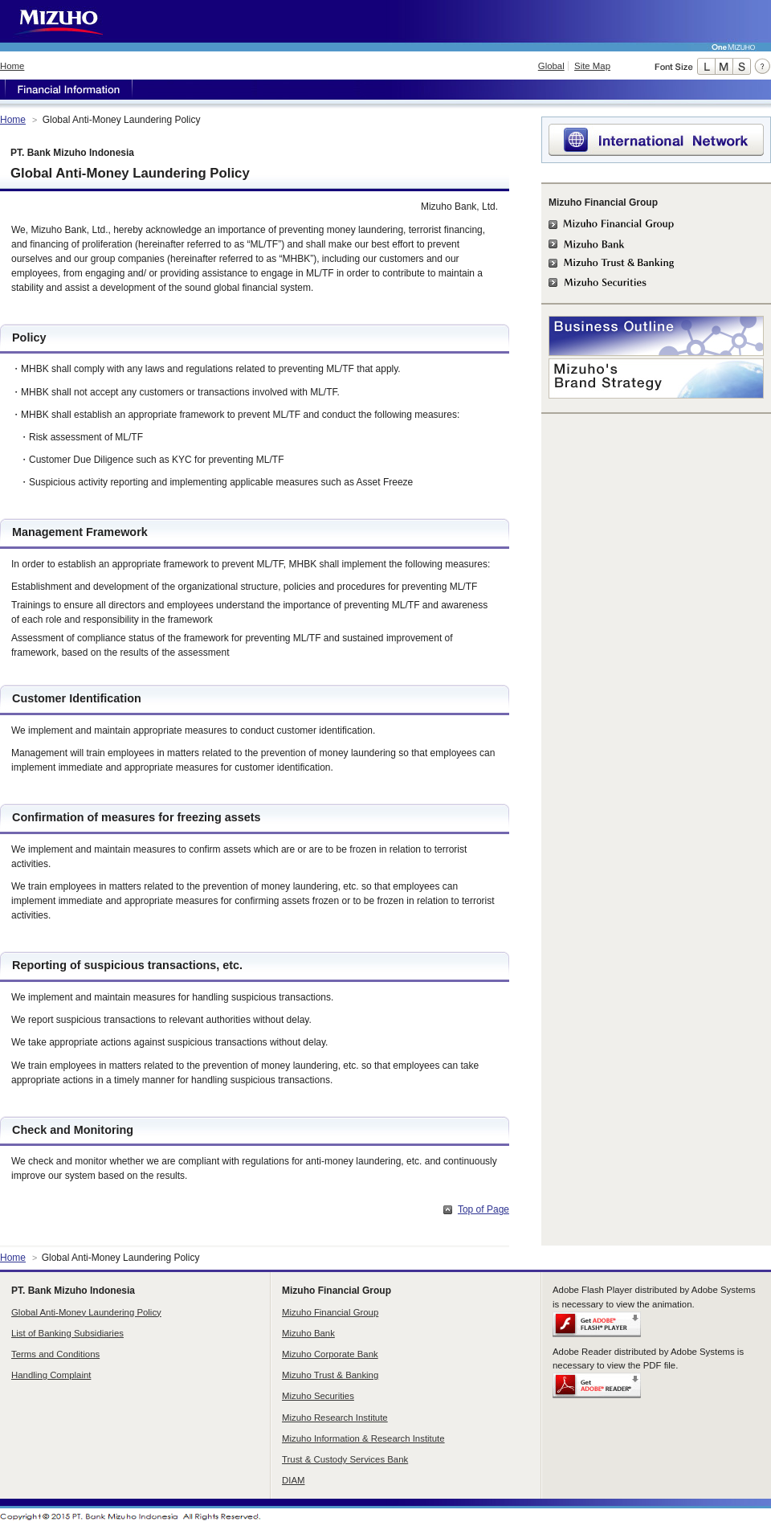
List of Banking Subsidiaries (67, 1333)
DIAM (293, 1480)
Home (12, 66)
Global (551, 66)
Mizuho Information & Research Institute (363, 1438)
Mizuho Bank (308, 1333)
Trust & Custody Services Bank (345, 1459)
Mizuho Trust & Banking (330, 1375)
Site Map (592, 66)
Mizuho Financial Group (330, 1312)
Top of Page (483, 1209)
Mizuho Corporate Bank (330, 1354)
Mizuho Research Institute (335, 1417)
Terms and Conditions (55, 1354)
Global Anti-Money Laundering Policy (86, 1312)
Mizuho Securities (318, 1396)
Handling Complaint (51, 1375)
